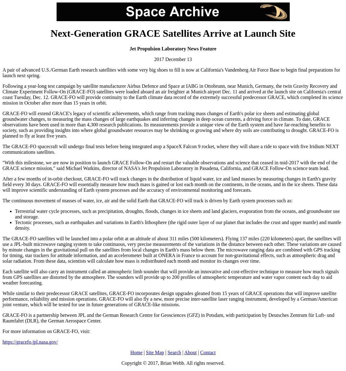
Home (136, 352)
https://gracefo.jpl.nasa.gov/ (30, 342)
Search (174, 352)
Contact (208, 352)
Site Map (155, 352)
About (190, 352)
